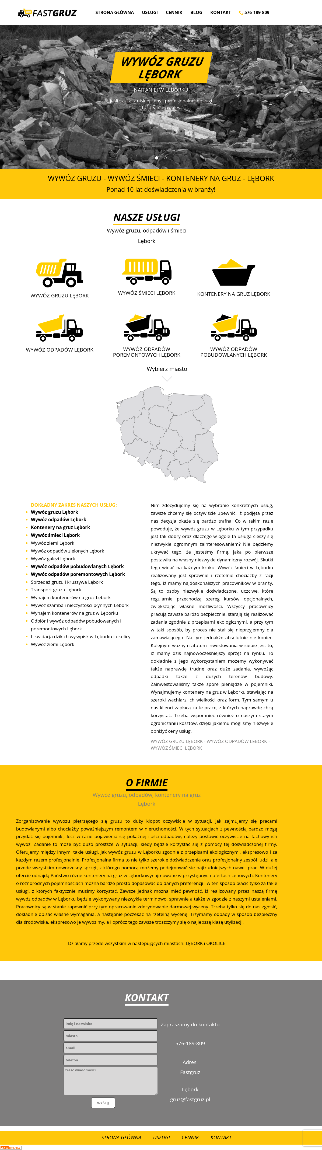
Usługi (150, 12)
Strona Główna (115, 12)
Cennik (174, 12)
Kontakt (220, 12)
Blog (196, 12)
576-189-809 (254, 12)
